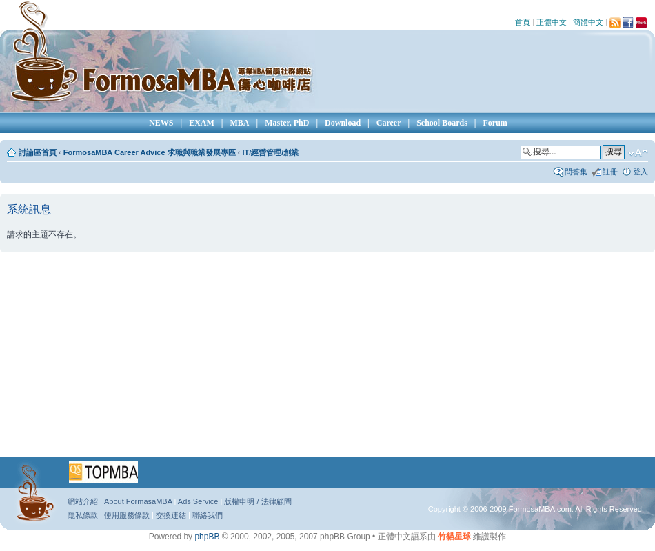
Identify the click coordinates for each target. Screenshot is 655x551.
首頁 (522, 22)
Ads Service (198, 501)
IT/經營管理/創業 (270, 152)
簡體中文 (588, 22)
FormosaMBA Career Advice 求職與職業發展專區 (149, 152)
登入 (640, 172)
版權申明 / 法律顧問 (257, 501)
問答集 (576, 172)
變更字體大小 (638, 153)
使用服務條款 (127, 515)
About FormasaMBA (138, 501)
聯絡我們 (207, 515)
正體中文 (551, 22)
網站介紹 (83, 501)
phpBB (206, 536)
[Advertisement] (282, 359)
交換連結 (171, 515)
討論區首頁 (38, 152)
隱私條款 (83, 515)
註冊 (610, 172)
